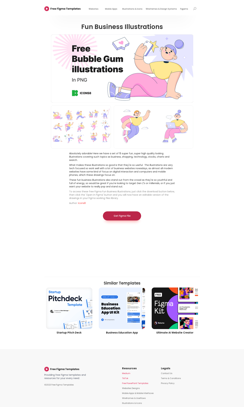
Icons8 (82, 203)
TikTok (125, 378)
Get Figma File (122, 215)
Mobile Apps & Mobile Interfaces (138, 393)
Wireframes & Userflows (134, 398)
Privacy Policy (168, 383)
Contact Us (166, 373)
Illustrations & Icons (132, 8)
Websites (93, 8)
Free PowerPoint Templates (135, 383)
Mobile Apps (111, 8)
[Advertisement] (122, 250)
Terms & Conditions (171, 378)
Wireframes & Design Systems (161, 8)
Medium (126, 373)
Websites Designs (131, 388)
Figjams (184, 8)
